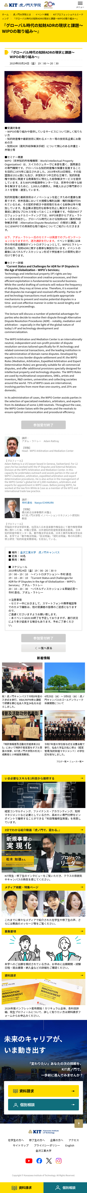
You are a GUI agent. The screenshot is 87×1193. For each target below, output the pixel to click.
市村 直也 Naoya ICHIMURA (38, 502)
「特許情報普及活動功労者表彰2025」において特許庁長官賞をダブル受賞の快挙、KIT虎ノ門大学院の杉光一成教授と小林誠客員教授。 (22, 749)
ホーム (5, 14)
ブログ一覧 (61, 761)
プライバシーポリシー (47, 1145)
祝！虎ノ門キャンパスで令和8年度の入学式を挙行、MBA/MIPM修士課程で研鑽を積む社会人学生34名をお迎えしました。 (22, 701)
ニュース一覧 (76, 761)
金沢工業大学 (43, 1151)
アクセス (74, 1140)
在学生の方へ (16, 1140)
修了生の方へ (37, 1140)
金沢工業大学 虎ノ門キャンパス (40, 552)
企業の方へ (56, 1140)
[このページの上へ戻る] (78, 1123)
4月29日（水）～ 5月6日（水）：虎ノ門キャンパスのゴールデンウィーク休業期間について (65, 699)
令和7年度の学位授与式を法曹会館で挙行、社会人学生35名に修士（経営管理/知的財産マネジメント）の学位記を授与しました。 (65, 749)
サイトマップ (21, 1145)
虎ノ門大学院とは (22, 14)
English (69, 1145)
